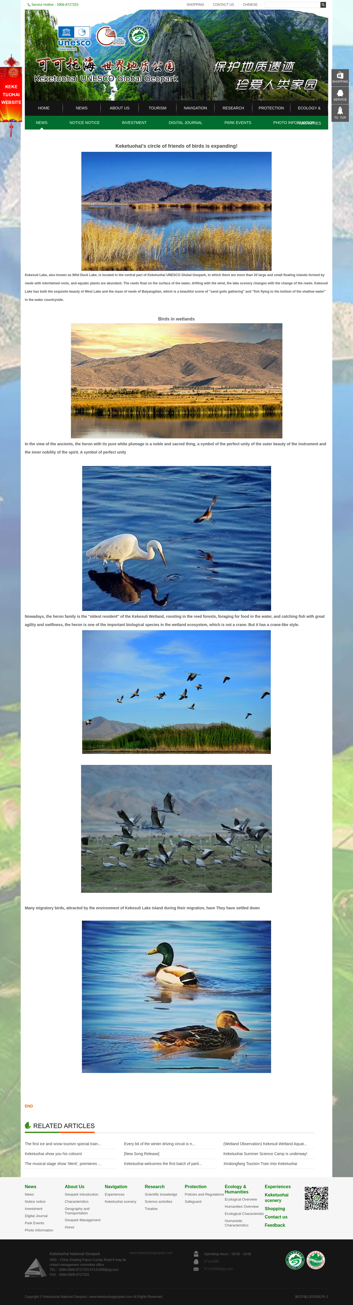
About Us (74, 1186)
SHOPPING (195, 5)
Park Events (34, 1223)
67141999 (212, 1261)
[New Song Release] (141, 1154)
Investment (33, 1209)
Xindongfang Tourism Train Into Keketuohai (260, 1163)
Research (155, 1186)
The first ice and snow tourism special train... (63, 1144)
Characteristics (77, 1201)
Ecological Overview (241, 1199)
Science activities (158, 1201)
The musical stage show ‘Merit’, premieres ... (63, 1163)
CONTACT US (223, 5)
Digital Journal (36, 1216)
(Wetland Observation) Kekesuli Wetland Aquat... (265, 1144)
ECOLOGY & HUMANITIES (309, 115)
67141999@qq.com (218, 1269)
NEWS (81, 108)
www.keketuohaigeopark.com (151, 1253)
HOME (44, 108)
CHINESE (250, 5)
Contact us (276, 1217)
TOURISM (157, 108)
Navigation (116, 1186)
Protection (196, 1186)
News (30, 1186)
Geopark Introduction (81, 1194)
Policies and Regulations (204, 1194)
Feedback (275, 1225)
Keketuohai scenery (120, 1201)
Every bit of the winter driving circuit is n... (159, 1144)
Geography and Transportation (77, 1211)
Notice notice (35, 1201)
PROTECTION (271, 108)
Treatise (151, 1209)
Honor (69, 1227)
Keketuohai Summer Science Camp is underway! (265, 1154)
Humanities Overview (242, 1206)
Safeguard (193, 1201)
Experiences (115, 1194)
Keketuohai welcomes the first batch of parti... (163, 1163)
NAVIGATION (195, 108)
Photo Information (39, 1230)
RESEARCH (233, 108)
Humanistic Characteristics (236, 1223)
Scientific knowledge (161, 1194)
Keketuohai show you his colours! (53, 1154)
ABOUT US (119, 108)
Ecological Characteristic (244, 1214)
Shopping (275, 1208)
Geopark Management (82, 1220)
